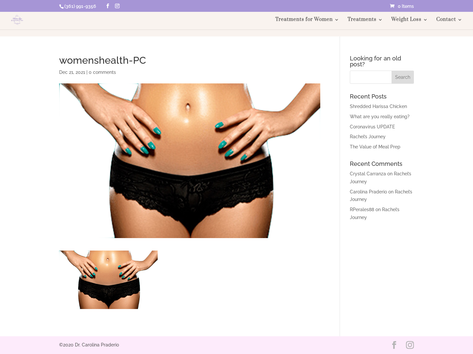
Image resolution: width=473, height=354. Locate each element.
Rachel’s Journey (368, 136)
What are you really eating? (380, 116)
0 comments (102, 72)
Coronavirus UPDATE (372, 126)
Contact (446, 20)
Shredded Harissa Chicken (378, 106)
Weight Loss (406, 20)
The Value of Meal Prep (375, 146)
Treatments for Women (304, 20)
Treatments (362, 20)
